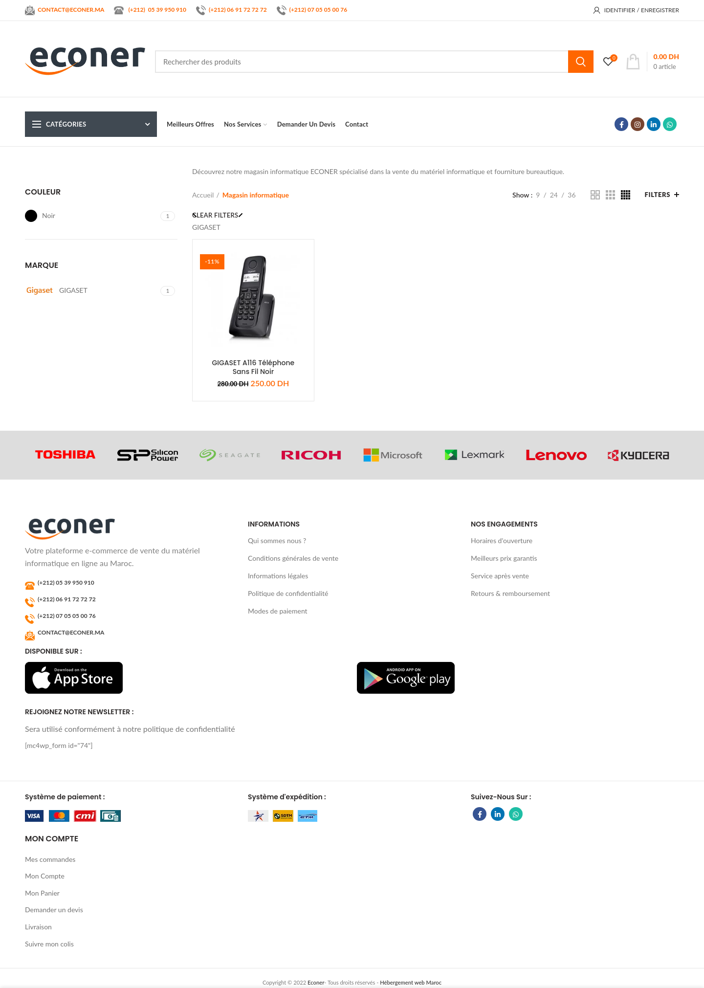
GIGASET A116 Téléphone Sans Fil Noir (253, 367)
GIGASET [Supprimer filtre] (206, 227)
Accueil (203, 195)
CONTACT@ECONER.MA (71, 632)
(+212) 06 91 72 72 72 (238, 9)
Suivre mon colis (49, 944)
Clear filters (215, 215)
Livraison (38, 926)
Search (581, 61)
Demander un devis (54, 909)
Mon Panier (42, 893)
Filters (657, 194)
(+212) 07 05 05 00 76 (318, 9)
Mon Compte (45, 876)
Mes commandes (50, 859)
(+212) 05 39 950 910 (66, 582)
